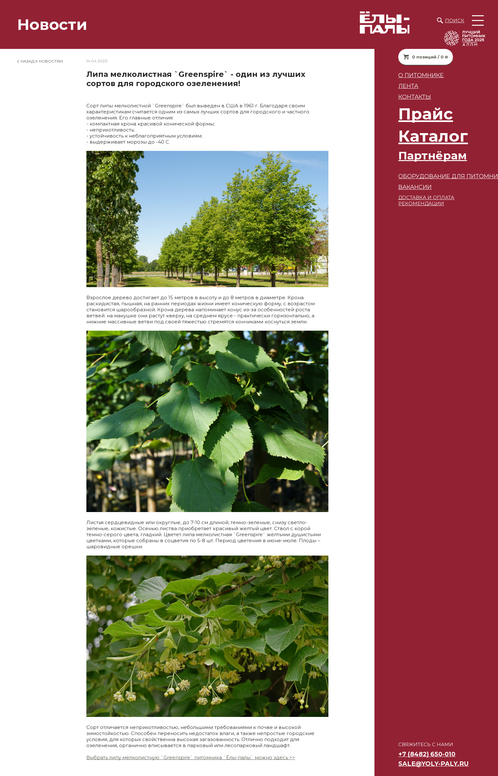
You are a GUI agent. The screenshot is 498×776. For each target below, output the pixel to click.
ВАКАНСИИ (386, 187)
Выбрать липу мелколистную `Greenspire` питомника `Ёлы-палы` (169, 757)
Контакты (385, 96)
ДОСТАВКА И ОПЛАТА (397, 197)
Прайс (396, 114)
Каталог (404, 136)
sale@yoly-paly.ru (404, 763)
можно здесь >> (274, 757)
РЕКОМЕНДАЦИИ (392, 203)
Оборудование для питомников (425, 176)
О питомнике (392, 75)
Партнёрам (403, 155)
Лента (379, 86)
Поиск (454, 20)
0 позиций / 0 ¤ (401, 56)
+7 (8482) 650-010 (398, 754)
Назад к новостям (42, 61)
